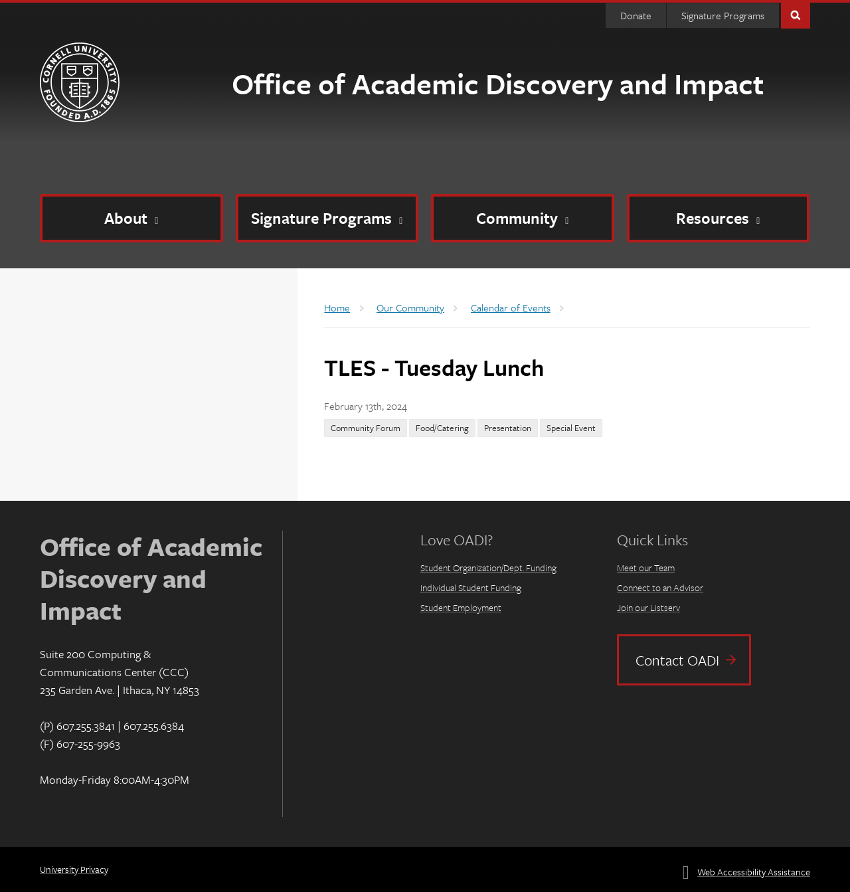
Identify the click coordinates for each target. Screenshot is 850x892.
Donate (635, 15)
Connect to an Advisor (660, 587)
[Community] (522, 218)
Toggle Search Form (795, 14)
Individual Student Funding (470, 587)
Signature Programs (722, 15)
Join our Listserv (648, 607)
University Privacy (74, 869)
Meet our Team (646, 568)
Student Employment (460, 607)
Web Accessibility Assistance (753, 872)
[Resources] (718, 218)
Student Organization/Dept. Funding (488, 568)
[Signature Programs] (327, 218)
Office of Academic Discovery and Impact (498, 83)
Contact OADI (677, 660)
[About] (131, 218)
